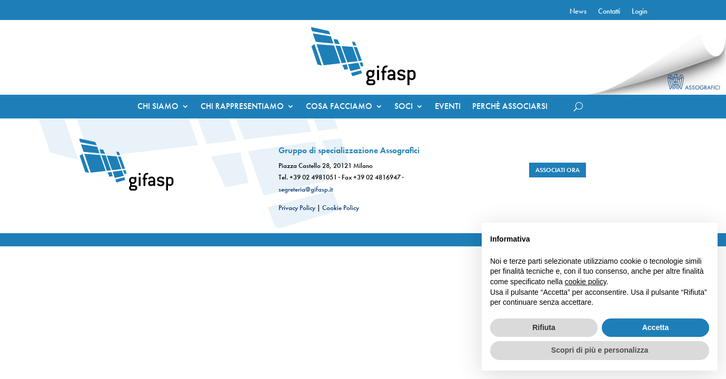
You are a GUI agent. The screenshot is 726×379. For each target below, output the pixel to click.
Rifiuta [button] (543, 327)
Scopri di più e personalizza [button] (599, 350)
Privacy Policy (297, 207)
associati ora (557, 170)
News (578, 11)
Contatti (609, 11)
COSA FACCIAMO (339, 107)
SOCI (403, 107)
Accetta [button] (655, 327)
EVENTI (448, 107)
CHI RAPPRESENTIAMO (242, 107)
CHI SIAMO (157, 107)
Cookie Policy (340, 207)
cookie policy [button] (585, 281)
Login (640, 11)
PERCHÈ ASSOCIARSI (510, 107)
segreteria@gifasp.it (306, 189)
